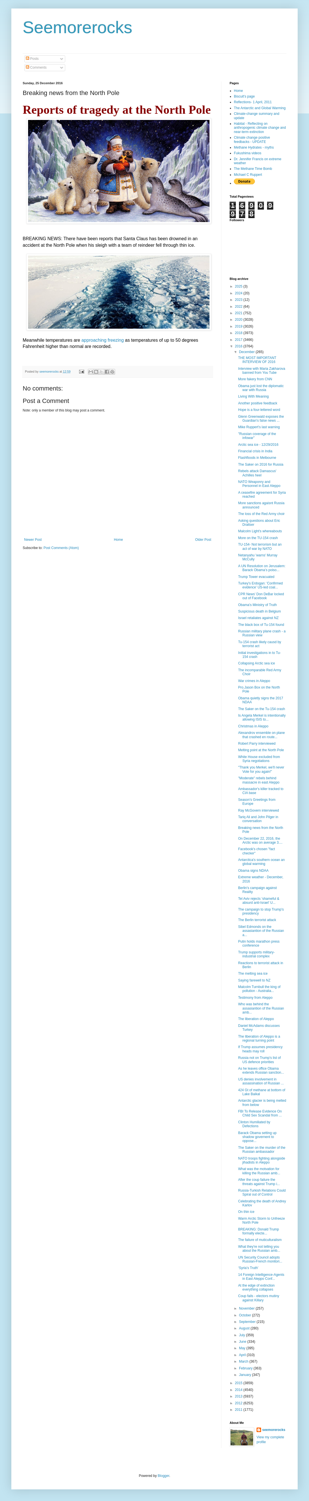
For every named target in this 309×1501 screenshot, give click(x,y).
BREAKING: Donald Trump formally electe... (258, 1231)
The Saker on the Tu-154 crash (261, 709)
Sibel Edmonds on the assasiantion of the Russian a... (261, 931)
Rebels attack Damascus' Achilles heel (257, 473)
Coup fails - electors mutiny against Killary (258, 1298)
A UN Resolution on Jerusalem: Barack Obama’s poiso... (261, 568)
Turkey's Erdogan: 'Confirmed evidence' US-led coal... (260, 585)
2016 (239, 346)
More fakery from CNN (255, 379)
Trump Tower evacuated (256, 577)
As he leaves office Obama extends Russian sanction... (261, 1070)
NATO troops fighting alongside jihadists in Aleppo (261, 1160)
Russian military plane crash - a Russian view (261, 633)
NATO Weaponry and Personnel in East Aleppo (259, 484)
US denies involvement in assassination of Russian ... (261, 1081)
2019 (239, 326)
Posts (32, 59)
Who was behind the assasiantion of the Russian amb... (261, 1008)
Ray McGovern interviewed (258, 810)
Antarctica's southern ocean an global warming (261, 862)
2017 (239, 340)
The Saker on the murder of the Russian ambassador (261, 1150)
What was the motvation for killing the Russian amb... (259, 1171)
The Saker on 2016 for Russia (260, 464)
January (245, 1375)
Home (118, 540)
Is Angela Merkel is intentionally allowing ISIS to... (261, 717)
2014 (239, 1390)
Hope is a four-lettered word (259, 410)
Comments (36, 67)
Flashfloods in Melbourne (257, 458)
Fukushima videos (247, 153)
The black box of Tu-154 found (261, 625)
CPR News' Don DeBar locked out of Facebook (261, 596)
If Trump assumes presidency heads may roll (260, 1049)
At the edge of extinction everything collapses (256, 1287)
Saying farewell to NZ (254, 980)
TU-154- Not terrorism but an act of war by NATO (260, 546)
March (244, 1361)
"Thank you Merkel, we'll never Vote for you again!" (261, 769)
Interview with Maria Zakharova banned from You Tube (261, 371)
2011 (239, 1410)
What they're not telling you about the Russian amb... (259, 1249)
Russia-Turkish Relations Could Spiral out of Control (262, 1192)
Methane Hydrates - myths (254, 147)
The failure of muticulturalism (260, 1240)
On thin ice (246, 1212)
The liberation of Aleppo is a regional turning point (259, 1038)
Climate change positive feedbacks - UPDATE (252, 139)
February (246, 1368)
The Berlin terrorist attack (257, 920)
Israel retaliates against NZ (258, 618)
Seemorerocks (77, 27)
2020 (239, 320)
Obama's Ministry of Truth (257, 605)
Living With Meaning (253, 396)
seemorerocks (273, 1430)
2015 (239, 1383)
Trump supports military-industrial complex (256, 954)
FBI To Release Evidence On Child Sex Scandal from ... (260, 1113)
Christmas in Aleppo (253, 726)
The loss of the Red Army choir (261, 514)
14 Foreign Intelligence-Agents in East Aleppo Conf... (261, 1277)
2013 (239, 1396)
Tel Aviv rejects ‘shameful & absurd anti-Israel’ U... (258, 901)
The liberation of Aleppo (256, 1019)
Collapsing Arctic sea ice (256, 663)
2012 (239, 1403)
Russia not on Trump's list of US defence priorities (259, 1060)
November (247, 1308)
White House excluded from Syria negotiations (259, 759)
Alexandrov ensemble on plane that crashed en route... (261, 735)
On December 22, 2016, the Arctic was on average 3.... (260, 841)
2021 (239, 313)
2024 (239, 293)
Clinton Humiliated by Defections (254, 1124)
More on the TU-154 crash (258, 538)
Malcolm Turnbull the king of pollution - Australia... (259, 989)
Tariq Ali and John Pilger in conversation (258, 819)
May (242, 1348)
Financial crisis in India (255, 451)
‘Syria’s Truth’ (248, 1268)
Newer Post (33, 540)
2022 (239, 307)
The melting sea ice (253, 974)
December (247, 352)
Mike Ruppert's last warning (259, 427)
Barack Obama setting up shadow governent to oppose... (257, 1137)
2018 (239, 333)
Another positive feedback (257, 403)
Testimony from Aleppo (255, 998)
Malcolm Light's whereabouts (260, 531)
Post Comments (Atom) (61, 548)
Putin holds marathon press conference (259, 943)
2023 (239, 300)
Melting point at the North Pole (261, 750)
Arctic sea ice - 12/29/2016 (258, 445)
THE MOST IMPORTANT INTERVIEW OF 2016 (257, 360)
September (248, 1322)
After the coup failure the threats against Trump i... (259, 1182)
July (242, 1335)
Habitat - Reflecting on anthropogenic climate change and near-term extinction (260, 128)
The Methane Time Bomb (253, 169)
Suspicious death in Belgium (259, 611)
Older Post (203, 540)
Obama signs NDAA (253, 871)
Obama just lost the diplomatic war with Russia (261, 388)
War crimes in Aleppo (254, 681)
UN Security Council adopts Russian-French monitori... (260, 1259)
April (243, 1355)
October (245, 1315)
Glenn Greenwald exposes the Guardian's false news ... (261, 419)
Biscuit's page (244, 96)
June (243, 1342)
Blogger (163, 1476)
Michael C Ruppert (248, 175)
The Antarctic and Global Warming (259, 108)
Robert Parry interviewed (257, 744)
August (245, 1328)
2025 (239, 286)
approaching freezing (102, 340)
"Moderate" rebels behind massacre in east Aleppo (259, 780)
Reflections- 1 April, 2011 (253, 102)
